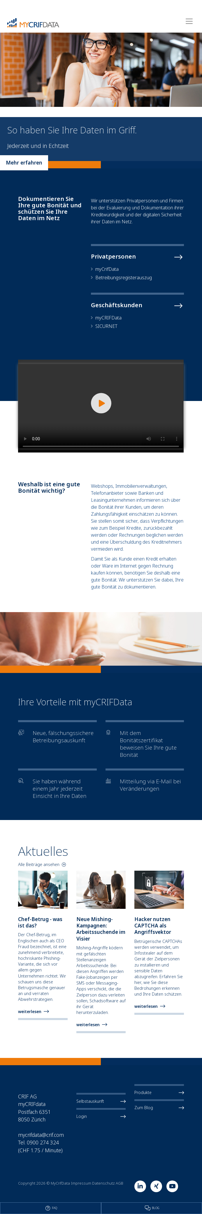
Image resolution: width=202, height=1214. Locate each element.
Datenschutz (103, 1183)
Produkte (159, 1092)
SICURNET (106, 326)
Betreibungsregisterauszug (123, 277)
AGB (119, 1183)
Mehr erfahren (24, 163)
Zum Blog (159, 1108)
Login (101, 1116)
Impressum (81, 1183)
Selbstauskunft (101, 1101)
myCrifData (107, 269)
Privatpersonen (113, 256)
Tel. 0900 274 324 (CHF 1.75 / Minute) (40, 1146)
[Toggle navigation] (189, 21)
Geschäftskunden (116, 305)
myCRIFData (108, 317)
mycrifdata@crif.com (41, 1135)
